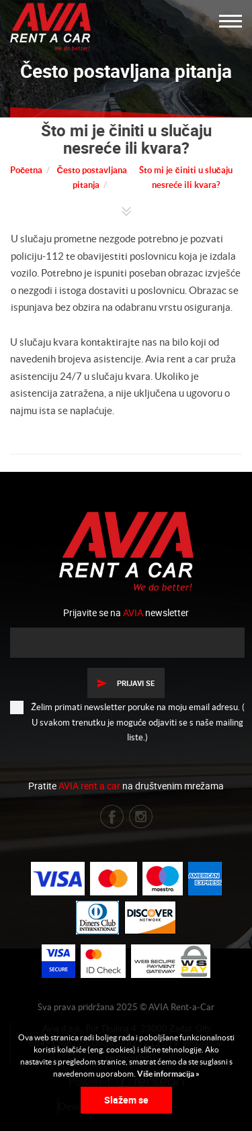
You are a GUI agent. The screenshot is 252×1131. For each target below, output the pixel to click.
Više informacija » (168, 1073)
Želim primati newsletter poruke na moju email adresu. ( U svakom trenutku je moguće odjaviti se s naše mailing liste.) (127, 721)
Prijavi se (126, 683)
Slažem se (126, 1099)
